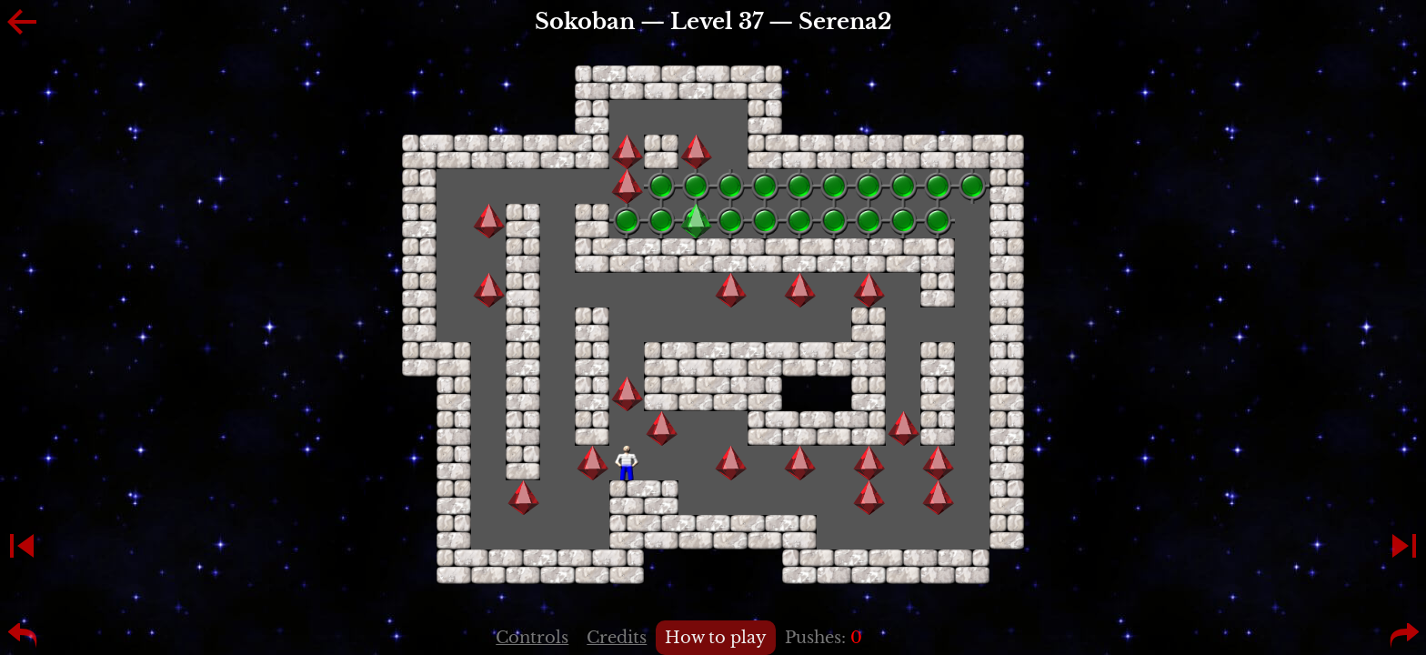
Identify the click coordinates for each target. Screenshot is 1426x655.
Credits (617, 638)
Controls (532, 638)
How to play (716, 638)
